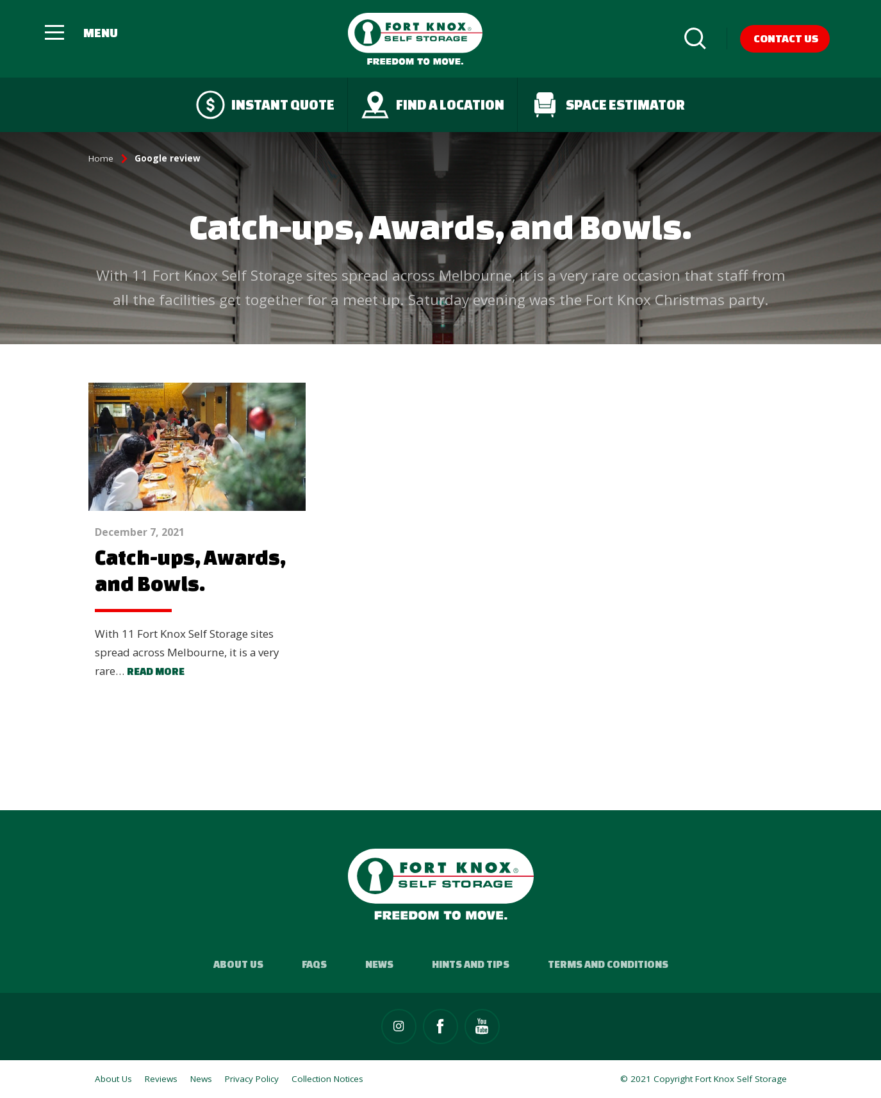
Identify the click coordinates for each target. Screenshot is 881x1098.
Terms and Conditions (608, 964)
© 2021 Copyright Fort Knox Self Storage (703, 1079)
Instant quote (265, 104)
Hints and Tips (470, 964)
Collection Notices (327, 1079)
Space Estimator (608, 104)
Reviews (161, 1079)
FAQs (314, 964)
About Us (238, 964)
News (379, 964)
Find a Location (432, 104)
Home (100, 158)
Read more (156, 671)
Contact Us (785, 38)
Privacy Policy (252, 1079)
